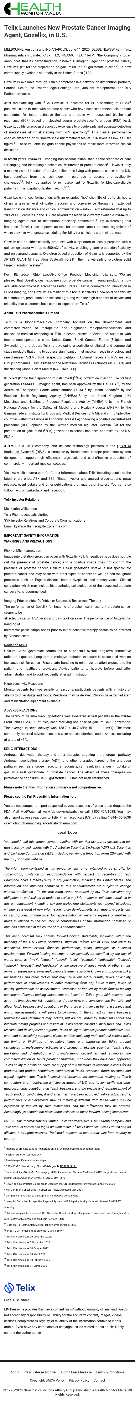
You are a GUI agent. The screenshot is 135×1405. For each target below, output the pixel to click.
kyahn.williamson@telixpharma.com (41, 526)
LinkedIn (32, 490)
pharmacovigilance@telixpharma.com (49, 823)
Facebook (57, 490)
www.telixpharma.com (27, 473)
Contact (99, 1380)
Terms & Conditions (110, 1372)
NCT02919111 (68, 1166)
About (15, 1372)
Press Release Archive (40, 1372)
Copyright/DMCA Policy (47, 1380)
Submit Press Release (76, 1372)
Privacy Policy (79, 1380)
